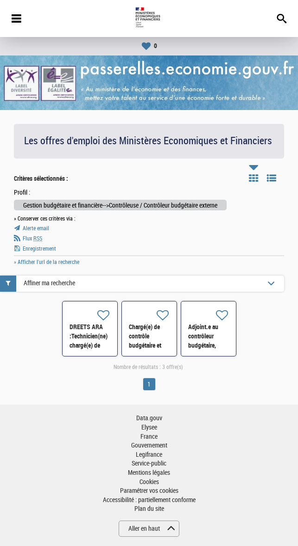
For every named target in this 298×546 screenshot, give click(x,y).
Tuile (253, 178)
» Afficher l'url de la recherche (46, 262)
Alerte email (36, 228)
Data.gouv (149, 418)
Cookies (149, 482)
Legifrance (149, 455)
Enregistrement (39, 248)
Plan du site (149, 509)
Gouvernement (149, 445)
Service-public (149, 463)
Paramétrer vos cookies (149, 491)
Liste (271, 178)
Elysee (149, 427)
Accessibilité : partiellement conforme (149, 500)
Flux (32, 238)
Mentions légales (149, 473)
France (149, 437)
